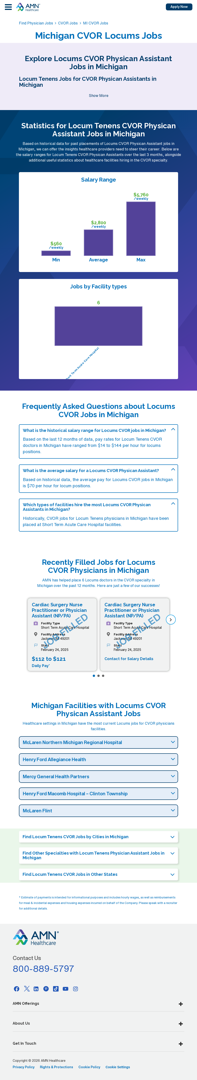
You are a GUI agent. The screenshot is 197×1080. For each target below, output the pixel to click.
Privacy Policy (24, 1067)
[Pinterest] (46, 988)
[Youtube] (66, 988)
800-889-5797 (44, 968)
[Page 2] (98, 676)
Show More (98, 95)
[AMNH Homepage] (28, 7)
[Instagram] (75, 988)
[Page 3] (103, 676)
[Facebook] (17, 988)
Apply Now (179, 6)
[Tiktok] (56, 988)
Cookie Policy (89, 1067)
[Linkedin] (36, 988)
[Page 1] (94, 676)
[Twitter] (26, 988)
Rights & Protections (56, 1067)
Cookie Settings (118, 1067)
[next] (171, 620)
